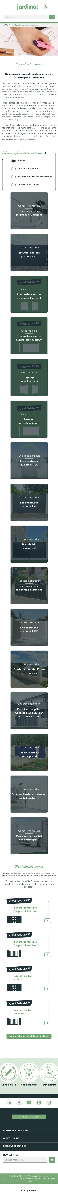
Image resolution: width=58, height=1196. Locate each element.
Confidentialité (20, 1179)
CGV (10, 1179)
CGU (5, 1179)
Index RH (45, 1179)
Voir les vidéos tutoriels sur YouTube (29, 1036)
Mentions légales (33, 1179)
